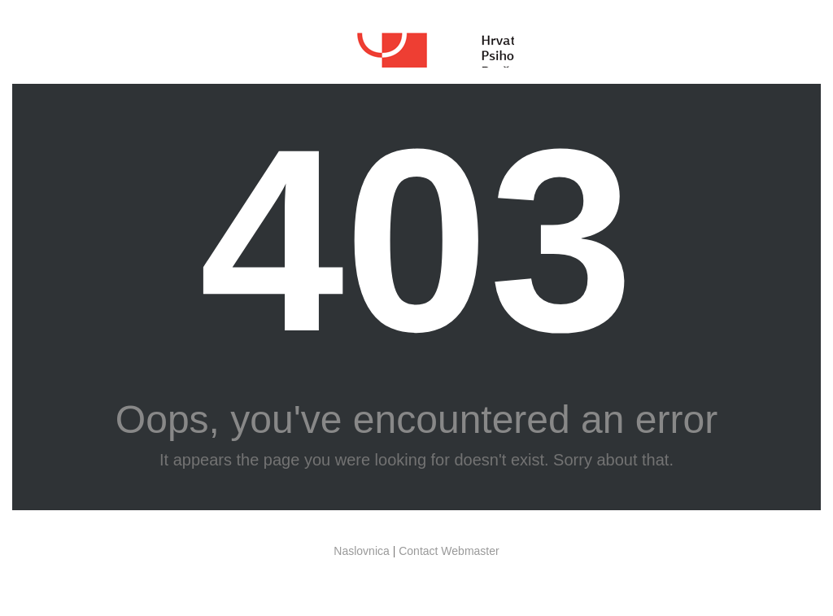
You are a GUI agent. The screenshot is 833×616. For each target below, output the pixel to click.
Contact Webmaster (449, 550)
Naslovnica (361, 550)
